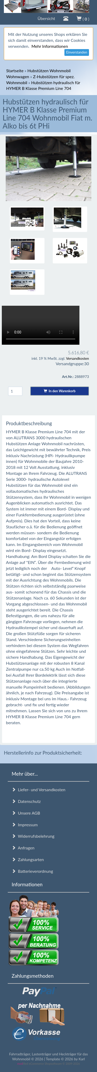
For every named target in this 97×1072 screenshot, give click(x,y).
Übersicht (46, 18)
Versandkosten (77, 358)
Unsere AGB (26, 812)
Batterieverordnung (32, 871)
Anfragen (23, 847)
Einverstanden (76, 52)
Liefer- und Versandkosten (38, 789)
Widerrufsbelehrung (33, 836)
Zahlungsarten (28, 859)
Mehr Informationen (49, 46)
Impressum (25, 824)
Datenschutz (26, 801)
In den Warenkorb (60, 391)
